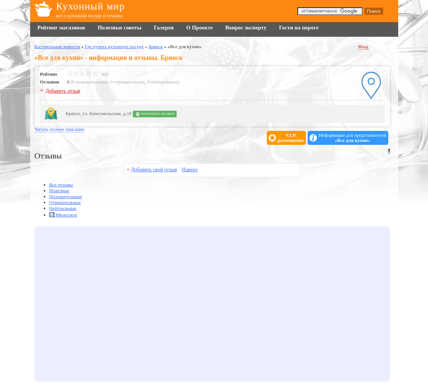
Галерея (164, 28)
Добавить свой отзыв (154, 169)
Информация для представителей (352, 138)
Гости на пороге (298, 28)
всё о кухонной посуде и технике (89, 15)
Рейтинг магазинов (61, 28)
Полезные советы (119, 28)
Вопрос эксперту (245, 28)
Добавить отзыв (62, 91)
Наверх (190, 169)
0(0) (88, 74)
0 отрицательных (127, 82)
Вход (363, 46)
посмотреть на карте (155, 114)
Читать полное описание (60, 129)
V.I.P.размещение (291, 138)
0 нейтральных (162, 82)
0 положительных (90, 82)
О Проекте (199, 28)
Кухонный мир (90, 6)
